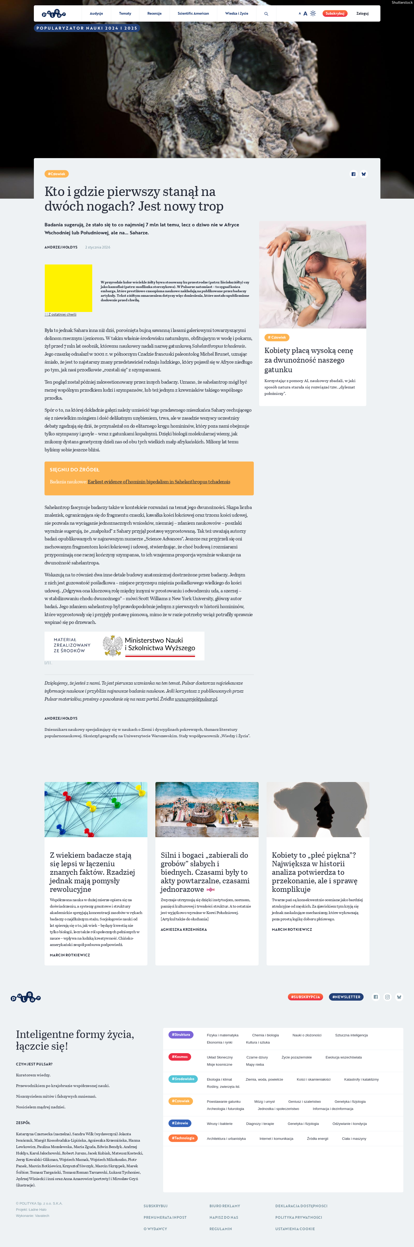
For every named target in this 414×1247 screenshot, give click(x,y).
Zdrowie (181, 1123)
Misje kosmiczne (219, 1064)
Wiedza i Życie (236, 13)
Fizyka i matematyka (222, 1035)
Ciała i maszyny (354, 1139)
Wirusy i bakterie (219, 1124)
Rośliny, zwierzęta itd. (223, 1087)
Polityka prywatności (298, 1217)
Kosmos (181, 1056)
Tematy (125, 13)
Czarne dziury (257, 1057)
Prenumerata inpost (165, 1217)
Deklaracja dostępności (301, 1206)
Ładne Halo (38, 1210)
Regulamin (221, 1229)
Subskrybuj (335, 13)
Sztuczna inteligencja (351, 1035)
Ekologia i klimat (219, 1079)
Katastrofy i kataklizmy (361, 1079)
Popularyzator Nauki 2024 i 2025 (87, 28)
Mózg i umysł (264, 1102)
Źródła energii (317, 1139)
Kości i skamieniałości (313, 1079)
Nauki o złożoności (307, 1035)
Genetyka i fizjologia (350, 1102)
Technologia (184, 1138)
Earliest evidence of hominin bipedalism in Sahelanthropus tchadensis (159, 481)
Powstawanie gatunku (223, 1102)
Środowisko (184, 1078)
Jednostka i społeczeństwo (278, 1109)
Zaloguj (362, 13)
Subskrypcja (307, 997)
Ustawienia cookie (295, 1229)
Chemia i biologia (265, 1035)
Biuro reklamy (225, 1206)
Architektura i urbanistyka (226, 1139)
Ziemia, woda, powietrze (264, 1079)
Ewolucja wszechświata (343, 1057)
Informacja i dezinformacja (333, 1109)
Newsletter (347, 997)
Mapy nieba (255, 1064)
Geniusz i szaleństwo (304, 1102)
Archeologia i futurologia (225, 1109)
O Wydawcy (155, 1229)
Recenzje (154, 13)
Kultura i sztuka (258, 1042)
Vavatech (42, 1216)
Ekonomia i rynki (219, 1042)
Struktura (182, 1034)
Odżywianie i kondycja (349, 1124)
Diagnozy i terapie (260, 1124)
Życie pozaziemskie (297, 1057)
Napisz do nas (224, 1217)
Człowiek (58, 174)
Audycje (96, 13)
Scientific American (193, 13)
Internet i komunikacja (276, 1139)
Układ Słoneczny (220, 1057)
